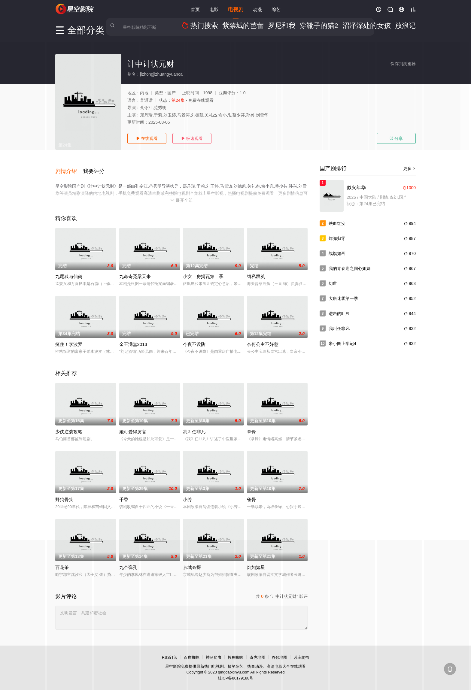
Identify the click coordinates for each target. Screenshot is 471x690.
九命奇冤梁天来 (135, 270)
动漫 (257, 8)
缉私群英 (256, 270)
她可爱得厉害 (132, 425)
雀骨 (251, 493)
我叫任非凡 (194, 425)
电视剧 (235, 9)
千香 (123, 493)
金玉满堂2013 (133, 338)
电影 (213, 8)
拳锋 (251, 425)
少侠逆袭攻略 (68, 425)
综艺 (276, 8)
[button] (69, 168)
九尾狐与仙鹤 (68, 270)
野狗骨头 (64, 493)
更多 (409, 168)
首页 (195, 8)
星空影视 (74, 9)
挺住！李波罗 (68, 338)
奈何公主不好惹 (262, 338)
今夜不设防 (194, 338)
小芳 (187, 493)
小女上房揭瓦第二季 (203, 270)
